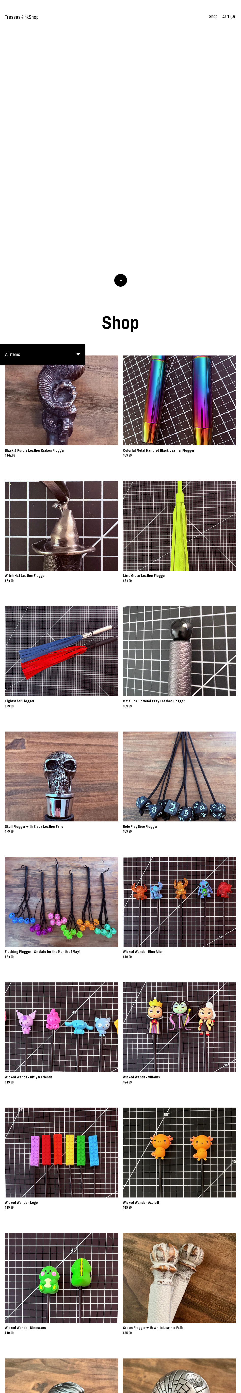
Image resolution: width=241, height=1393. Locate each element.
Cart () (228, 16)
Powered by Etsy (51, 1385)
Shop (213, 16)
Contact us (224, 1385)
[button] (42, 115)
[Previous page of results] (99, 1372)
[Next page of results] (142, 1372)
